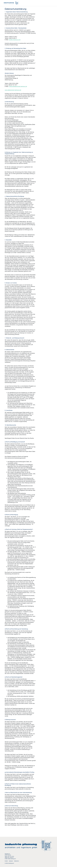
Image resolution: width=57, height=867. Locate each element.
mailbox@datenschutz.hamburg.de (18, 86)
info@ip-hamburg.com (15, 39)
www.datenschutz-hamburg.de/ (13, 90)
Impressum (11, 861)
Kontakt (6, 861)
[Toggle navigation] (51, 3)
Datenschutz (16, 861)
